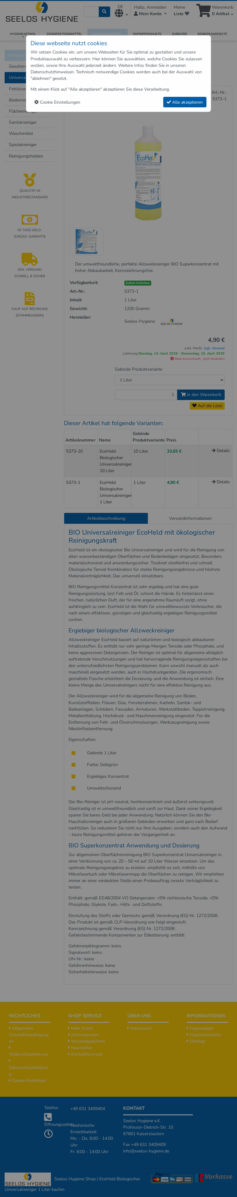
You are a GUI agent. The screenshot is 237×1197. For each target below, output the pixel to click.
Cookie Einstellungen (57, 102)
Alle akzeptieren (185, 102)
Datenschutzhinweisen (52, 72)
